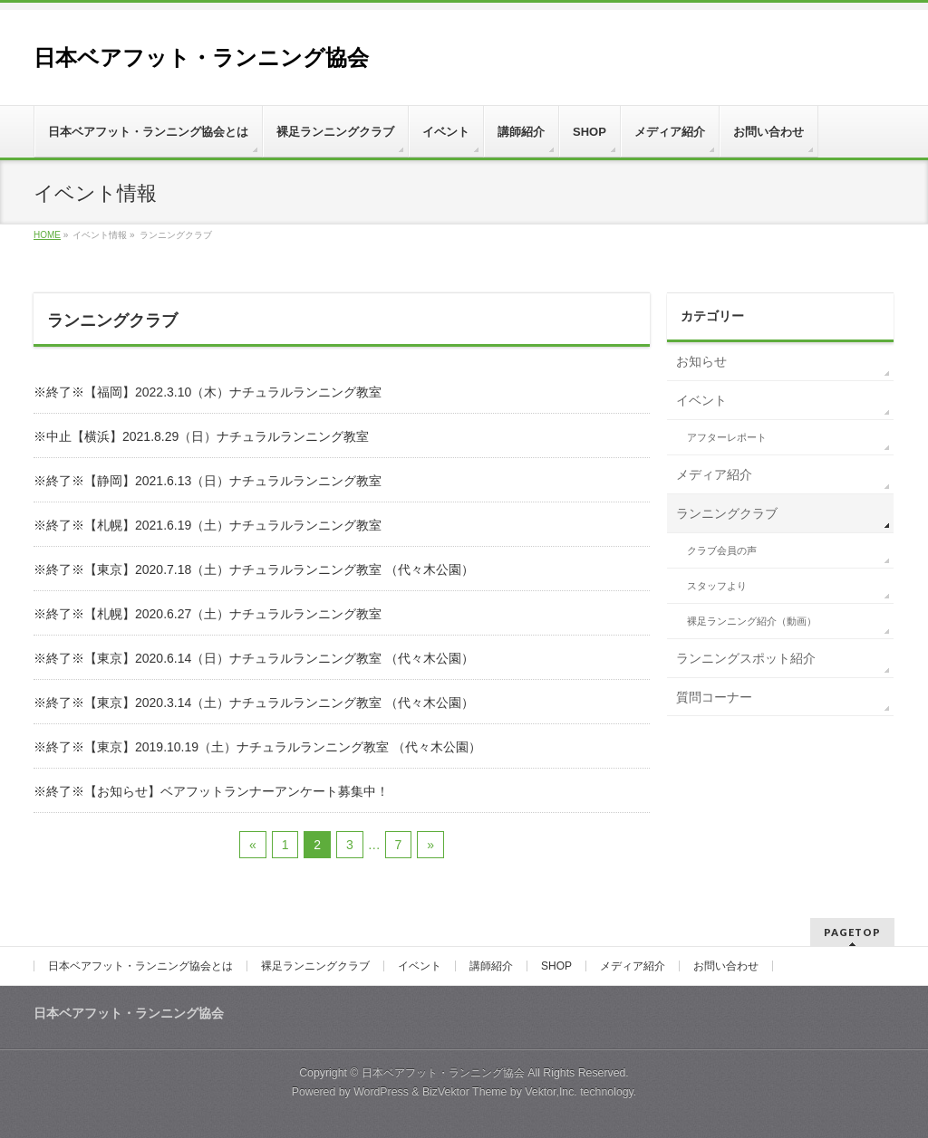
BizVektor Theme (465, 1091)
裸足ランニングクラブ (315, 966)
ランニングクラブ (727, 513)
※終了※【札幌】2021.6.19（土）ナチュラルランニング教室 (208, 525)
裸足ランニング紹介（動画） (752, 621)
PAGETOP (852, 932)
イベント (701, 400)
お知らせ (701, 361)
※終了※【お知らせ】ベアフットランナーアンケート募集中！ (211, 791)
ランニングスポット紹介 (746, 658)
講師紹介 (491, 966)
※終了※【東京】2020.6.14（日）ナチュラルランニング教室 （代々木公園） (254, 658)
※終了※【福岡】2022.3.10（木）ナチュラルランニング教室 (208, 392)
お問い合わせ (726, 966)
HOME (47, 235)
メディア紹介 (714, 474)
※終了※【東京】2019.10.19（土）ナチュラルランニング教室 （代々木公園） (257, 747)
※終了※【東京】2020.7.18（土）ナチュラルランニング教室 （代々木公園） (254, 569)
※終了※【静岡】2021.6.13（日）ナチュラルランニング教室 (208, 480)
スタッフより (717, 585)
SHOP (556, 966)
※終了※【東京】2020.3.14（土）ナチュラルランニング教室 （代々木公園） (254, 702)
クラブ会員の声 (722, 550)
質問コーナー (714, 697)
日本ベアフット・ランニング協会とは (140, 966)
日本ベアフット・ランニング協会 (201, 57)
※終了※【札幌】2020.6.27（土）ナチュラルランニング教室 (208, 614)
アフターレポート (727, 437)
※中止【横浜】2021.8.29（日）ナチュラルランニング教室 (201, 436)
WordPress (381, 1091)
